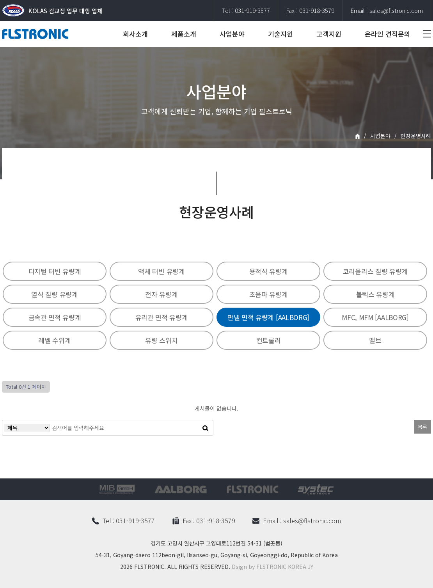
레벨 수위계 (54, 340)
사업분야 (232, 34)
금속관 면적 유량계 (54, 317)
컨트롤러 (268, 340)
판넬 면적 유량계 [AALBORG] (268, 317)
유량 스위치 (161, 340)
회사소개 (135, 34)
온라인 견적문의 (387, 34)
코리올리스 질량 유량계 (375, 271)
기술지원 (280, 34)
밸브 (375, 340)
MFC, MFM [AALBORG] (375, 317)
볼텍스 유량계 (375, 294)
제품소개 (183, 34)
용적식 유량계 (268, 271)
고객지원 (328, 34)
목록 (422, 426)
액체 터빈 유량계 (161, 271)
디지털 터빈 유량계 (54, 271)
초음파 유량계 (268, 294)
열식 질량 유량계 (54, 294)
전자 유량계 (161, 294)
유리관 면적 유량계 (161, 317)
